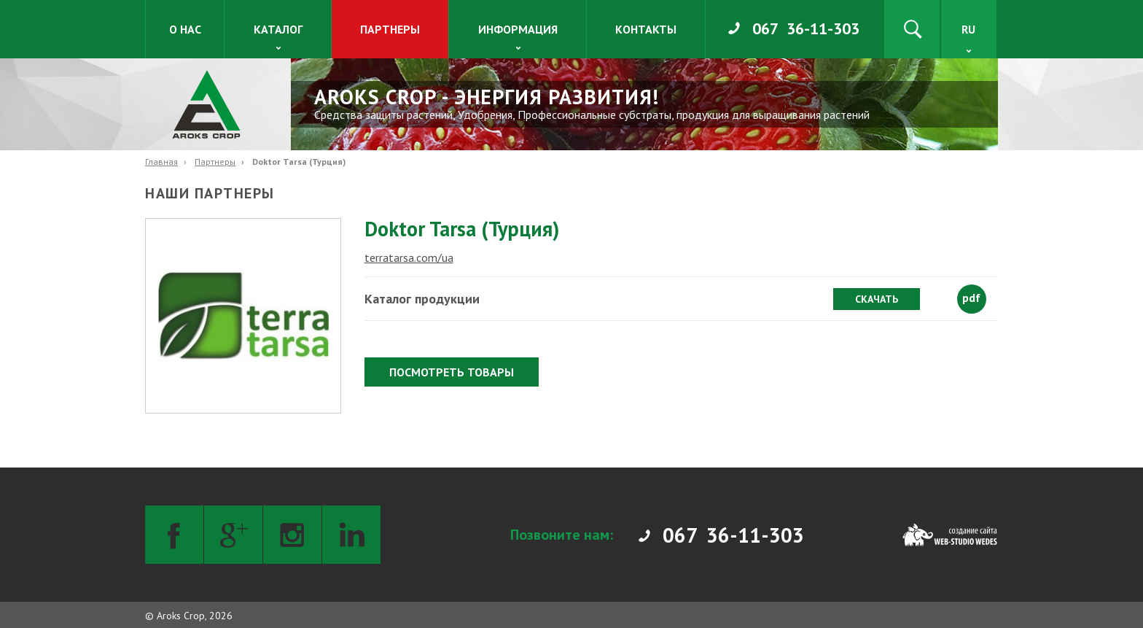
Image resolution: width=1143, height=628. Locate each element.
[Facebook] (174, 534)
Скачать (876, 299)
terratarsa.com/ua (408, 257)
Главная (161, 161)
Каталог (278, 29)
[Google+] (233, 534)
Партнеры (390, 29)
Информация (518, 29)
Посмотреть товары (451, 372)
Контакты (645, 29)
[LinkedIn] (351, 534)
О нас (185, 29)
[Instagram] (292, 534)
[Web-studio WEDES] (950, 534)
